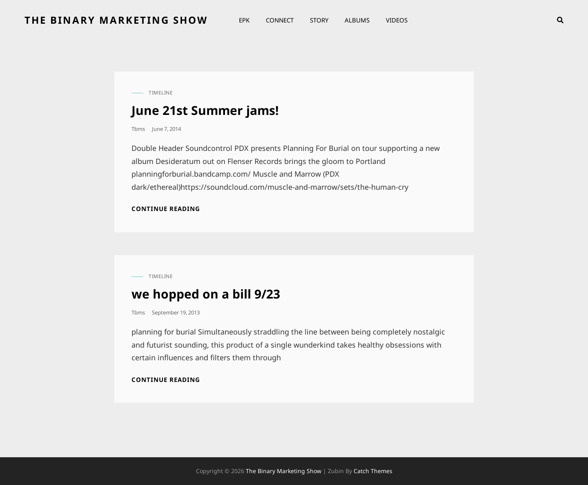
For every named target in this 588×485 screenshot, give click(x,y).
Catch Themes (373, 471)
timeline (161, 92)
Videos (397, 20)
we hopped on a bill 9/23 (205, 293)
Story (319, 20)
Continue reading (165, 208)
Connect (280, 20)
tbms (138, 128)
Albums (357, 20)
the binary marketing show (116, 20)
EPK (244, 20)
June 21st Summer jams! (205, 110)
